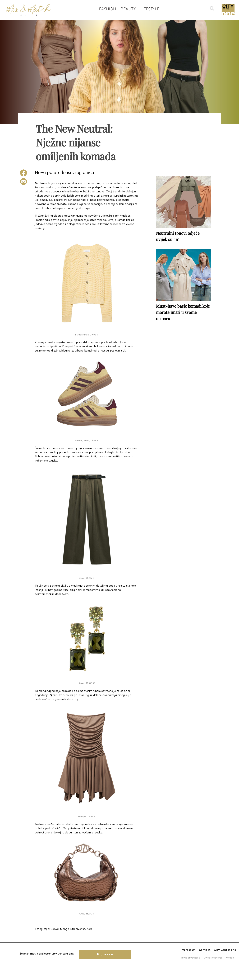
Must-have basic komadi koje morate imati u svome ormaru (183, 312)
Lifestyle (149, 8)
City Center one (225, 950)
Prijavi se (105, 954)
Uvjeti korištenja (213, 958)
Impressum (188, 950)
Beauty (128, 8)
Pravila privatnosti (190, 958)
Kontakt (205, 950)
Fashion (107, 8)
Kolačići (230, 958)
